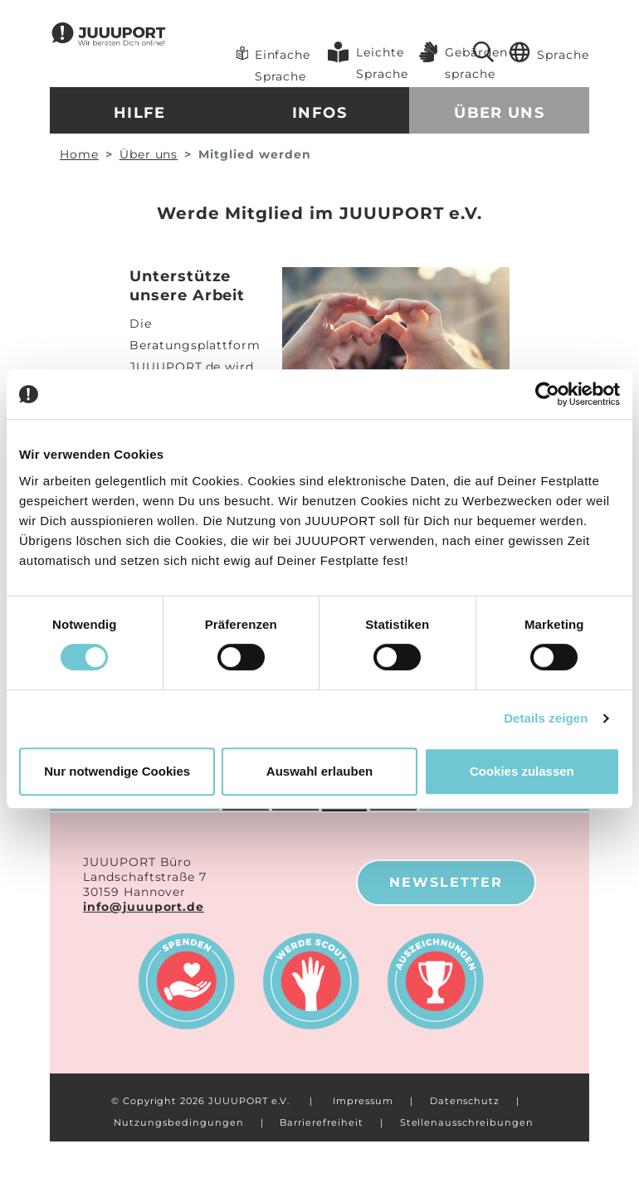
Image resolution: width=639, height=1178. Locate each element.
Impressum (363, 1101)
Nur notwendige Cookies (117, 771)
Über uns (499, 113)
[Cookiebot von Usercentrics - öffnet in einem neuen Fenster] (547, 394)
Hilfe (140, 113)
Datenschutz (465, 1101)
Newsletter (446, 882)
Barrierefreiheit (321, 1122)
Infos (319, 113)
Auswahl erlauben (319, 771)
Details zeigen (546, 718)
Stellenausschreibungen (467, 1122)
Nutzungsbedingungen (178, 1122)
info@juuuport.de (143, 906)
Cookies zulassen (522, 771)
